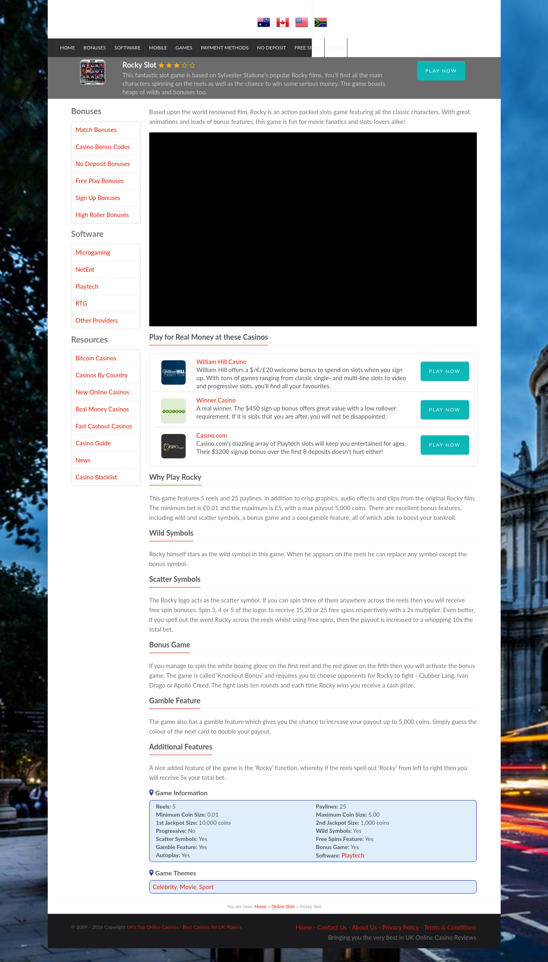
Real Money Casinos (102, 422)
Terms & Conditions (450, 941)
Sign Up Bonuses (98, 211)
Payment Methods (240, 61)
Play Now (441, 84)
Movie (188, 900)
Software (143, 61)
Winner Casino (216, 413)
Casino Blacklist (96, 490)
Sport (206, 900)
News (83, 473)
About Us (364, 941)
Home (83, 61)
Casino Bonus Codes (103, 160)
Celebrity (165, 900)
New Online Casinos (102, 405)
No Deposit (287, 61)
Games (199, 61)
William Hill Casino (222, 375)
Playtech (352, 868)
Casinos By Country (102, 388)
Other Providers (97, 334)
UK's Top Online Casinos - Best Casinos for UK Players (184, 941)
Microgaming (93, 266)
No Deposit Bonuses (103, 177)
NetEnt (85, 283)
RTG (81, 317)
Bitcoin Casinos (96, 371)
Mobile (173, 61)
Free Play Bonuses (100, 194)
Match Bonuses (96, 143)
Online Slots (283, 919)
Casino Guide (93, 456)
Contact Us (332, 941)
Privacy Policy (400, 941)
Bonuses (110, 61)
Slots (351, 61)
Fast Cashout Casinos (104, 439)
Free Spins (323, 61)
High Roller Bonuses (102, 228)
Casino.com (212, 448)
